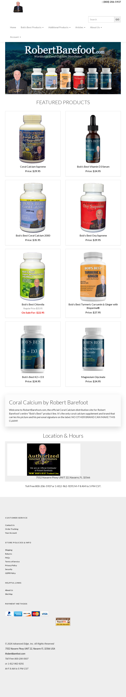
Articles (80, 27)
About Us (96, 27)
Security (8, 569)
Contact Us (10, 525)
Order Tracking (11, 529)
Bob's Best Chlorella (33, 304)
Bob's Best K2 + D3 (33, 376)
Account (15, 37)
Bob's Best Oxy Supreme (93, 235)
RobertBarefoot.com (15, 653)
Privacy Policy (11, 565)
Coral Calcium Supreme (33, 166)
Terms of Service (12, 561)
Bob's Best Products (32, 27)
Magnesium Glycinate (93, 376)
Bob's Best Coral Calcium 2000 (33, 235)
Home (13, 27)
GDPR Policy (10, 573)
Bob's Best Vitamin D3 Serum (93, 166)
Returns (8, 554)
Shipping (8, 550)
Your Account (11, 533)
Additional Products (59, 27)
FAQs (7, 557)
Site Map (8, 594)
